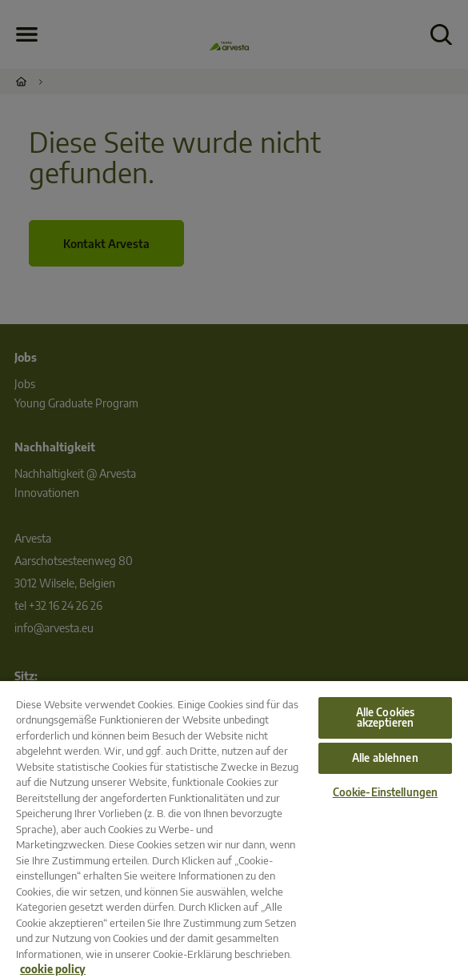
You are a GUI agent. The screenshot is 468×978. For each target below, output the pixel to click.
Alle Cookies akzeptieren (385, 717)
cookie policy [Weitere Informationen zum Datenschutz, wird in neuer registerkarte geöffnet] (53, 969)
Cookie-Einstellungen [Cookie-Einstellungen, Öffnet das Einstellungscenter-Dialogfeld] (385, 792)
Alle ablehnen (385, 758)
